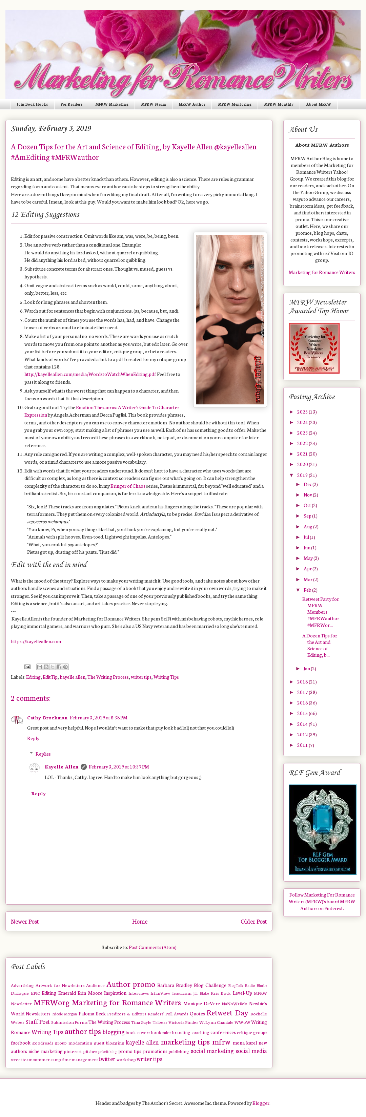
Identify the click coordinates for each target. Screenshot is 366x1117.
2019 (303, 474)
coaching (200, 1032)
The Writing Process (108, 676)
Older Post (254, 921)
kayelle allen (72, 676)
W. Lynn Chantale (216, 1022)
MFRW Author (192, 104)
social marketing (212, 1050)
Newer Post (25, 921)
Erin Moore (90, 992)
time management (80, 1059)
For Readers (72, 104)
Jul (307, 536)
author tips (83, 1030)
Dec (308, 484)
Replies (43, 753)
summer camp (47, 1059)
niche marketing (45, 1051)
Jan (307, 668)
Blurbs (262, 985)
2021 (303, 453)
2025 (303, 411)
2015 (303, 713)
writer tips (141, 676)
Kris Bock (221, 993)
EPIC (35, 993)
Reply (33, 738)
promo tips (129, 1051)
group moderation (73, 1042)
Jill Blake (201, 993)
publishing (179, 1051)
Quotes (197, 1013)
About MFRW (318, 104)
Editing (33, 676)
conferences (223, 1032)
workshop (126, 1059)
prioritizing (107, 1051)
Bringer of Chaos (127, 485)
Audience (95, 985)
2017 (303, 692)
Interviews (138, 993)
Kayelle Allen (62, 766)
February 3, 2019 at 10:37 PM (119, 766)
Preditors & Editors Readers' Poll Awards (147, 1013)
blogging (113, 1031)
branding (181, 1032)
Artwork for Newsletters (60, 985)
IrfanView (160, 993)
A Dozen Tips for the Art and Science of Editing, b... (319, 645)
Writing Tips (166, 676)
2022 (303, 443)
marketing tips (185, 1041)
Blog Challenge (210, 985)
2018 (303, 681)
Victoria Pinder (183, 1022)
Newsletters (38, 1013)
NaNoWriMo (234, 1003)
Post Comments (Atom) (153, 947)
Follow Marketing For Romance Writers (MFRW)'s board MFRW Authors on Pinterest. (322, 901)
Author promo (130, 983)
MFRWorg (51, 1001)
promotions (155, 1051)
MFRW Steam (153, 104)
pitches (90, 1051)
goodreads (42, 1042)
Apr (308, 568)
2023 (303, 432)
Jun (307, 547)
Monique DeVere (201, 1003)
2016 (303, 702)
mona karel (245, 1042)
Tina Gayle (141, 1022)
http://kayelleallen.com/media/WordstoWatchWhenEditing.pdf (90, 374)
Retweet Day (227, 1012)
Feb (308, 589)
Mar (308, 579)
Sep (308, 515)
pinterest (73, 1051)
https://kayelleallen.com (36, 641)
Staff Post (37, 1021)
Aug (308, 526)
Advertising (22, 985)
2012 (303, 734)
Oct (308, 505)
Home (139, 921)
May (308, 557)
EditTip (50, 676)
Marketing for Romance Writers (126, 1001)
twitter (107, 1058)
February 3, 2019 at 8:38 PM (98, 717)
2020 (303, 464)
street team (22, 1059)
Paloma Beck (92, 1013)
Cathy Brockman (47, 717)
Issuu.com (181, 993)
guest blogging (109, 1042)
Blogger (260, 1102)
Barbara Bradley (174, 985)
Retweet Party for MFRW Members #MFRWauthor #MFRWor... (320, 611)
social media (251, 1050)
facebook (20, 1042)
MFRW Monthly (278, 104)
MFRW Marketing (111, 104)
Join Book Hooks (32, 104)
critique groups (252, 1032)
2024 (303, 422)
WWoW (242, 1022)
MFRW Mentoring (234, 104)
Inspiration (115, 992)
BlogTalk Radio (241, 985)
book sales (161, 1032)
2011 (303, 744)
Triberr (159, 1022)
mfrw (221, 1041)
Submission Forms (69, 1022)
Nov (308, 494)
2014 (303, 723)
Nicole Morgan (64, 1013)
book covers (138, 1032)
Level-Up (242, 992)
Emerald (67, 992)
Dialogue (20, 993)
